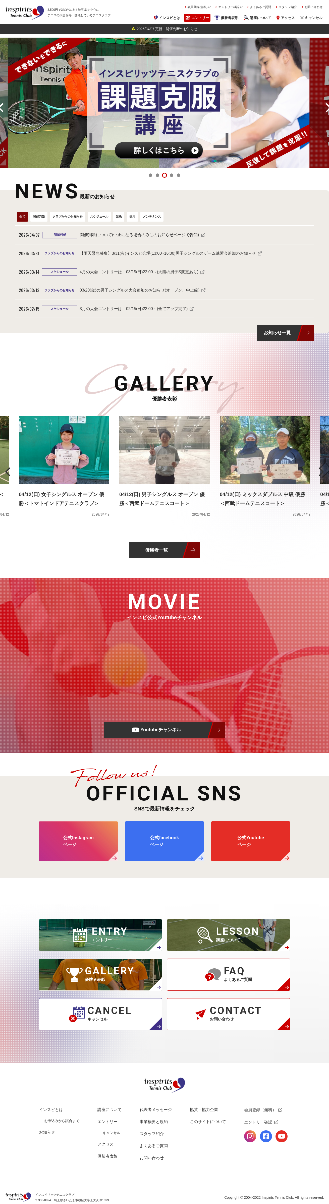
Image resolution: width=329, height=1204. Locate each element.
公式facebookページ (266, 1136)
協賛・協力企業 (204, 1109)
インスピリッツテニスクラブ (24, 12)
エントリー (200, 18)
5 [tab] (178, 175)
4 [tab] (171, 175)
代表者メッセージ (156, 1109)
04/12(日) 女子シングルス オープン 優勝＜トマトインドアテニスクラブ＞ (61, 499)
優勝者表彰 (229, 18)
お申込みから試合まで (61, 1121)
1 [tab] (150, 175)
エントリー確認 (228, 7)
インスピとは (169, 18)
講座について (260, 18)
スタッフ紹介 (288, 7)
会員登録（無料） (260, 1110)
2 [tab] (157, 175)
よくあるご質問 (260, 7)
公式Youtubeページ (282, 1136)
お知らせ (47, 1132)
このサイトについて (208, 1122)
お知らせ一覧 (277, 332)
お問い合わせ (313, 7)
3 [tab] (164, 175)
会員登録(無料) (197, 7)
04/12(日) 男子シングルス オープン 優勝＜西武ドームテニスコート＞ (162, 499)
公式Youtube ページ (250, 841)
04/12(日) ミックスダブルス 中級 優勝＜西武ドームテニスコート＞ (262, 499)
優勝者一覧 (156, 550)
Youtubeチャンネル (160, 729)
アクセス (288, 18)
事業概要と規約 (154, 1122)
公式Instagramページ (250, 1136)
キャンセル (313, 18)
